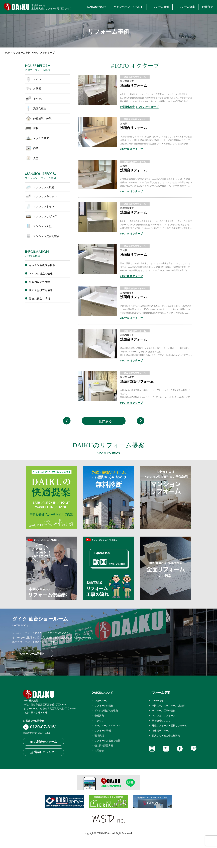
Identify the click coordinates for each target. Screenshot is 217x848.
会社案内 (99, 715)
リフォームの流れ (103, 705)
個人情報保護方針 (103, 745)
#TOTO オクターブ (147, 106)
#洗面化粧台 (127, 106)
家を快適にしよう (161, 720)
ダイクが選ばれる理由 (106, 710)
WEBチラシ (158, 700)
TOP (7, 52)
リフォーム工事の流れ (163, 710)
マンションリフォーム (163, 715)
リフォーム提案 (185, 6)
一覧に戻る (103, 421)
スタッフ (99, 720)
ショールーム (101, 700)
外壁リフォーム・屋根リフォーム (169, 725)
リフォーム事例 (159, 6)
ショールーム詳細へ (32, 653)
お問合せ (207, 6)
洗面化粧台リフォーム (135, 77)
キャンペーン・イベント (128, 6)
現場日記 (99, 735)
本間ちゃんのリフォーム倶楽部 (168, 705)
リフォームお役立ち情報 (107, 740)
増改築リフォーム (161, 730)
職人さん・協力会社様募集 (166, 735)
